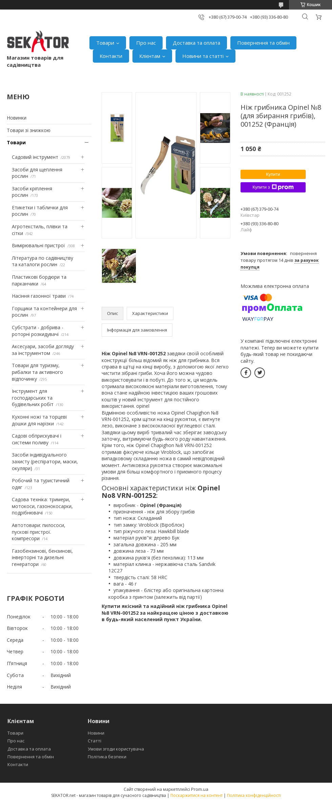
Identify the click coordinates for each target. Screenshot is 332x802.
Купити (273, 174)
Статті (94, 741)
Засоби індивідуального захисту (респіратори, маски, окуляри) (45, 461)
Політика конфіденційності (254, 795)
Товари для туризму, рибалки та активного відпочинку (37, 372)
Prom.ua (199, 789)
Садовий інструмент (35, 157)
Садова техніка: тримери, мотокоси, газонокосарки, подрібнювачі (42, 506)
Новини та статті (203, 55)
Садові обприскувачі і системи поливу (36, 439)
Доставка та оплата (196, 42)
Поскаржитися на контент (196, 795)
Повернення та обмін (263, 42)
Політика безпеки (107, 757)
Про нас (146, 42)
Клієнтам (149, 55)
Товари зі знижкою (28, 130)
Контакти (111, 55)
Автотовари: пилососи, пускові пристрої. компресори (38, 532)
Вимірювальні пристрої (38, 245)
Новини (96, 733)
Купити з (272, 187)
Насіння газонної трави (39, 296)
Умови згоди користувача (116, 749)
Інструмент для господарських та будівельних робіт (33, 397)
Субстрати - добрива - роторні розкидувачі (37, 330)
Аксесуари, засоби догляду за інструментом (43, 349)
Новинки (16, 117)
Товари (105, 42)
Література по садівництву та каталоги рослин (42, 261)
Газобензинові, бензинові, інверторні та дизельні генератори (42, 557)
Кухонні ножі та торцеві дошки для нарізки (39, 420)
